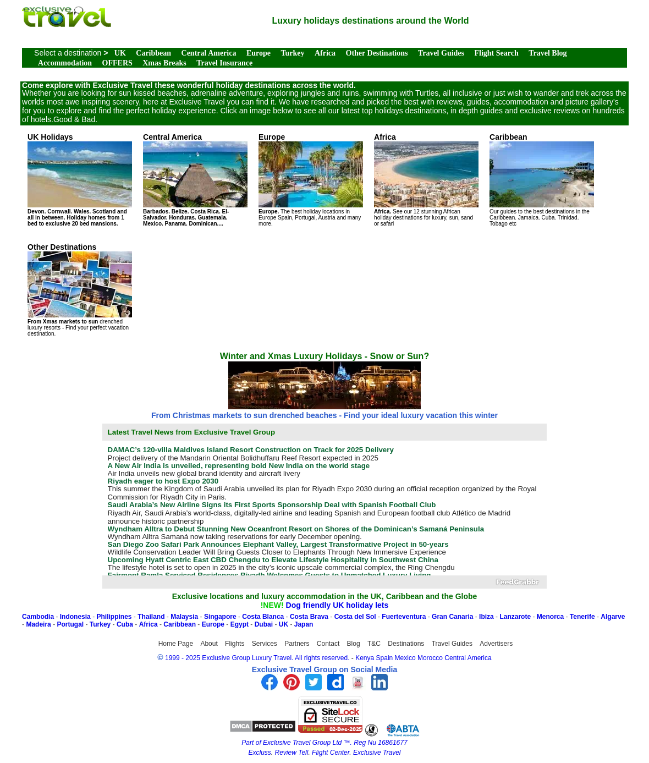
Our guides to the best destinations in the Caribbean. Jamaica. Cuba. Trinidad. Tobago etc (542, 180)
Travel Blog (547, 53)
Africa (325, 53)
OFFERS (117, 63)
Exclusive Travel (376, 752)
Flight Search (496, 53)
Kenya (364, 658)
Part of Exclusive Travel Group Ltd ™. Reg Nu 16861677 (324, 742)
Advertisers (496, 643)
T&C (374, 643)
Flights (234, 643)
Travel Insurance (224, 63)
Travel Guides (441, 53)
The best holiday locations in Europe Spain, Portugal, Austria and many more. (310, 180)
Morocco (430, 658)
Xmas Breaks (164, 63)
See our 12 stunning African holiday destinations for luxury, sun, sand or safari (426, 180)
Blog (353, 643)
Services (264, 643)
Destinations (406, 643)
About (208, 643)
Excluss (259, 752)
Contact (328, 643)
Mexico (405, 658)
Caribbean (153, 53)
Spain (384, 658)
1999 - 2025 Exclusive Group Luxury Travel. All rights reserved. (257, 658)
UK (120, 53)
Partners (296, 643)
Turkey (292, 53)
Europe (258, 53)
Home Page (175, 643)
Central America (209, 53)
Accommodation (65, 63)
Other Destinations (377, 53)
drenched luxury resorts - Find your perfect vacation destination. (80, 290)
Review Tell (292, 752)
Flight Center (330, 752)
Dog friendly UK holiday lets (337, 605)
